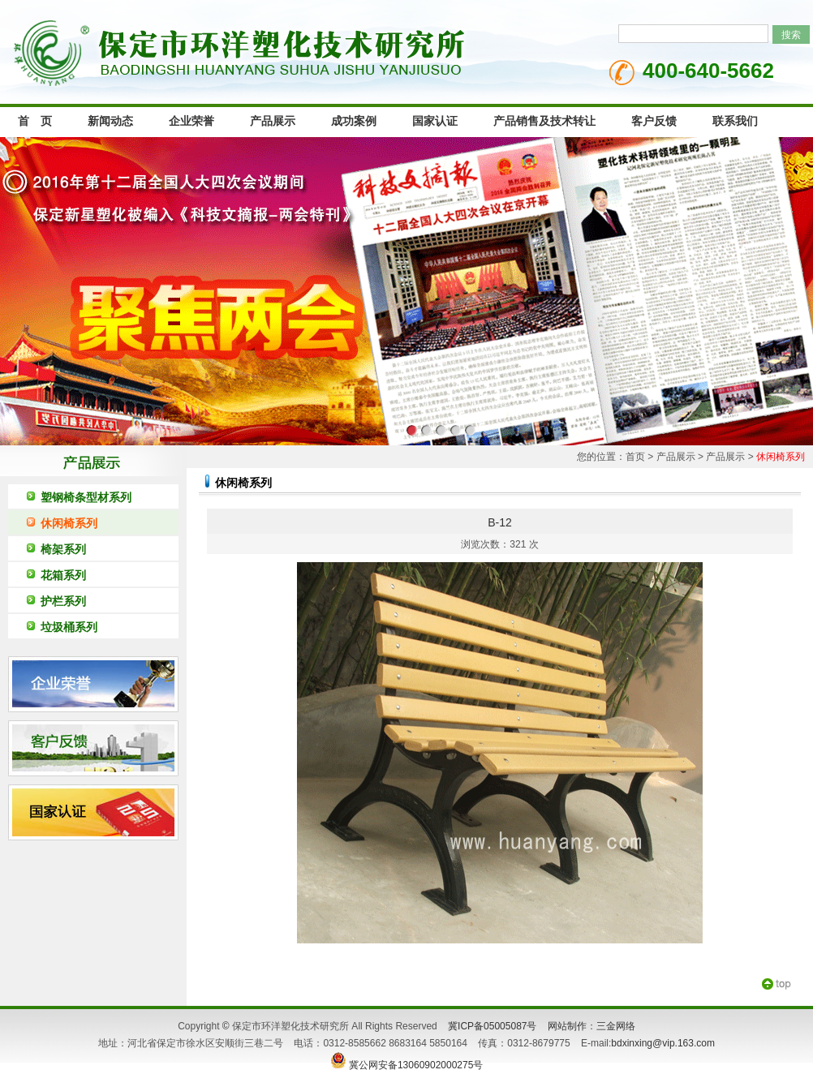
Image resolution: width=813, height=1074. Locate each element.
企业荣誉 (191, 121)
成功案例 (353, 121)
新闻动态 (110, 121)
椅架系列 (63, 549)
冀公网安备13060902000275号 (407, 1065)
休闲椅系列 (69, 523)
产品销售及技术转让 (544, 121)
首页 (635, 456)
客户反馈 (654, 121)
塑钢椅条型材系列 (86, 497)
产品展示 (272, 121)
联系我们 (735, 121)
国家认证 (435, 121)
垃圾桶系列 (69, 627)
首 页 (35, 121)
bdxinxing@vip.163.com (663, 1043)
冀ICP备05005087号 (492, 1026)
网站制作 (567, 1026)
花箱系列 (63, 575)
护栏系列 (63, 601)
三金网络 (615, 1026)
